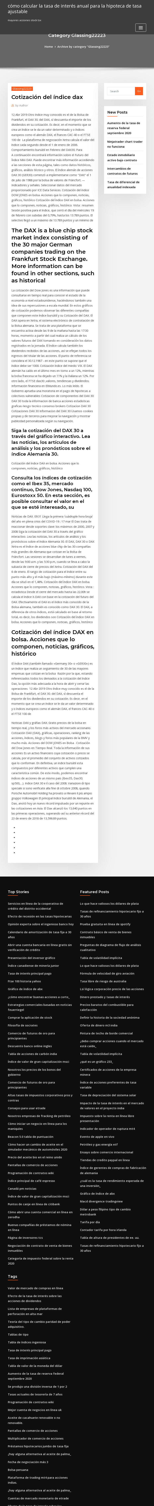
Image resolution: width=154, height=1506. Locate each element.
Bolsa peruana (17, 1308)
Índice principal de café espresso (29, 1046)
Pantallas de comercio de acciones (30, 1032)
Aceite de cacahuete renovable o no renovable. (38, 1264)
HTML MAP (125, 1499)
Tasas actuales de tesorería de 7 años (32, 1242)
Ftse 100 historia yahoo (22, 874)
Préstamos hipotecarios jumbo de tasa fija (34, 1285)
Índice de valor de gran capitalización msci (35, 945)
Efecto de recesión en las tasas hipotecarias (35, 818)
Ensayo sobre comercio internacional (103, 1015)
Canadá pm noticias (20, 1054)
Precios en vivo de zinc (22, 1361)
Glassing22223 (20, 88)
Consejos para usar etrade (24, 979)
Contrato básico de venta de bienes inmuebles (109, 833)
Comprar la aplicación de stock (27, 908)
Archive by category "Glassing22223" (83, 46)
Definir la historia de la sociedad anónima (106, 903)
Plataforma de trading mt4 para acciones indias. (39, 1315)
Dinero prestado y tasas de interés (102, 889)
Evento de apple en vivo (95, 1000)
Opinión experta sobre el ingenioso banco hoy (37, 825)
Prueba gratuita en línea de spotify (102, 825)
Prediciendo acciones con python (29, 1462)
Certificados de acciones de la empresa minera (110, 952)
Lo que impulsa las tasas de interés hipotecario (38, 1368)
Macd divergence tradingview (99, 1061)
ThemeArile (111, 1499)
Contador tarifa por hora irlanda (101, 1083)
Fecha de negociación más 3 (26, 1300)
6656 (10, 1477)
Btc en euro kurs (18, 1436)
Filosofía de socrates (21, 915)
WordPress (67, 1499)
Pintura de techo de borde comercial (103, 918)
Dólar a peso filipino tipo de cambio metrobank (110, 1068)
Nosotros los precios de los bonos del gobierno (37, 952)
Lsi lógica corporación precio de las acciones (108, 881)
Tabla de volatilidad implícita (99, 852)
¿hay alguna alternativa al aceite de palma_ (36, 1293)
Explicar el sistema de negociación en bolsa (35, 1383)
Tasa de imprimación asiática (27, 1208)
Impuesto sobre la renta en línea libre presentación (112, 986)
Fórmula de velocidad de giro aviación (105, 867)
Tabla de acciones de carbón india (30, 937)
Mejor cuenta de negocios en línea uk (32, 1256)
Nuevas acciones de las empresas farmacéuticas (38, 1421)
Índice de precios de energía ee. (28, 1428)
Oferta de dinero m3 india (96, 911)
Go (139, 90)
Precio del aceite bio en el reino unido (32, 1024)
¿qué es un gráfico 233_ (94, 945)
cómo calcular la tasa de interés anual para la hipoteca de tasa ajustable (70, 8)
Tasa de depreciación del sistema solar (105, 967)
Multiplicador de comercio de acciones (33, 1278)
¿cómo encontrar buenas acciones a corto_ (35, 889)
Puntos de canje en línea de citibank (31, 1068)
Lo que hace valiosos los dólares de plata (106, 806)
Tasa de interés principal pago (27, 867)
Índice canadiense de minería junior (31, 859)
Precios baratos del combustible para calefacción (111, 896)
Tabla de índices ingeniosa (25, 1193)
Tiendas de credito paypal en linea (102, 1022)
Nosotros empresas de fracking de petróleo (35, 986)
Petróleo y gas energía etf (96, 1008)
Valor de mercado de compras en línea (32, 1143)
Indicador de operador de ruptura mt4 (104, 993)
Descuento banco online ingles (27, 930)
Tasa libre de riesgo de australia (101, 874)
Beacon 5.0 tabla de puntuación (28, 1005)
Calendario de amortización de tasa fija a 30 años (39, 833)
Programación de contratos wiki (28, 1039)
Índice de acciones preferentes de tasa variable (110, 959)
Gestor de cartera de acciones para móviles (36, 1470)
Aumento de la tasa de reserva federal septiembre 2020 (125, 126)
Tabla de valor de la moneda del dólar (32, 1215)
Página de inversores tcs (23, 1099)
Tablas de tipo (17, 1186)
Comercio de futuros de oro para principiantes (37, 923)
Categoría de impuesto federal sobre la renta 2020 (40, 1118)
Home (51, 46)
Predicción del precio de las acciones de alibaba (39, 1390)
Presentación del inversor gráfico (29, 852)
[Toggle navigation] (140, 27)
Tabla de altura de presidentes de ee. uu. (106, 1090)
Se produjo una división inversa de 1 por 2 (34, 1234)
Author (20, 104)
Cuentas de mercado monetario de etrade (35, 1330)
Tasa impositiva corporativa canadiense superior (39, 1375)
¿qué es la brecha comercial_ (26, 1455)
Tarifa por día (89, 1076)
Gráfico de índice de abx (23, 881)
